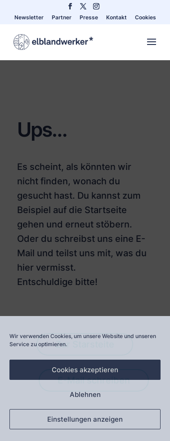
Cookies (145, 18)
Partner (62, 18)
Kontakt (116, 18)
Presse (89, 18)
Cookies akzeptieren (85, 369)
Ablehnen (85, 394)
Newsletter (29, 18)
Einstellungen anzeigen (85, 419)
